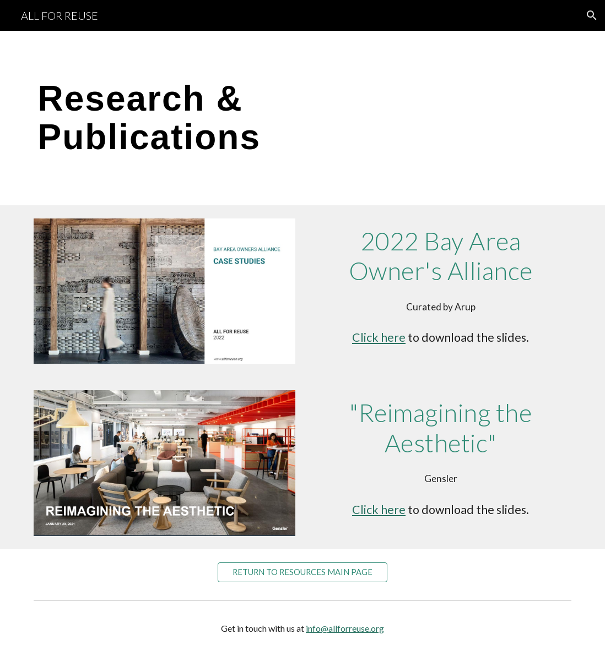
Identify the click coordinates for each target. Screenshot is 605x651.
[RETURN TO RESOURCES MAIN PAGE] (302, 571)
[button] (592, 15)
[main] (211, 118)
